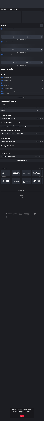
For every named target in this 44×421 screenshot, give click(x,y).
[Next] (42, 168)
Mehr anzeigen (22, 97)
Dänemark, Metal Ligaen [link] (8, 54)
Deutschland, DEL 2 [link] (7, 80)
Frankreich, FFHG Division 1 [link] (8, 88)
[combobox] (5, 203)
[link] (35, 214)
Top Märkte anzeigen (22, 39)
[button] (22, 29)
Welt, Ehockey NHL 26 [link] (8, 42)
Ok (22, 416)
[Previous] (39, 168)
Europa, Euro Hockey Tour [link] (8, 83)
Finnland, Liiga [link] (6, 85)
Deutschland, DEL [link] (7, 77)
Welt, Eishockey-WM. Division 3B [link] (10, 29)
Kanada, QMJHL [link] (6, 93)
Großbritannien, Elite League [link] (9, 91)
